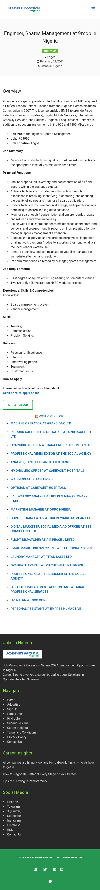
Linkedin (13, 802)
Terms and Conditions (22, 732)
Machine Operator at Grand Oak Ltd (41, 423)
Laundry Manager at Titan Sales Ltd (41, 557)
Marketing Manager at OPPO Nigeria (41, 509)
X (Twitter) (14, 811)
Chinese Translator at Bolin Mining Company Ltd (52, 518)
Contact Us (14, 742)
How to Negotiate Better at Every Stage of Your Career (39, 774)
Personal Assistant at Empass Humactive (46, 609)
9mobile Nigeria (51, 66)
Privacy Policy (16, 737)
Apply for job (18, 404)
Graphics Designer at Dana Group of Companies (50, 445)
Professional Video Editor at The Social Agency (51, 453)
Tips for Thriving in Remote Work (25, 781)
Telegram (13, 806)
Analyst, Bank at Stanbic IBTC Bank (40, 462)
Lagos (51, 57)
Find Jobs (14, 718)
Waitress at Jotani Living (32, 479)
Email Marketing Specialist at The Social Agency (52, 548)
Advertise (13, 704)
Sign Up (12, 709)
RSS (10, 830)
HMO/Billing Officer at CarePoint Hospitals (47, 471)
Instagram (14, 820)
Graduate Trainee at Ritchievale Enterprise (47, 565)
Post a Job (14, 714)
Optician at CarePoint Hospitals (38, 488)
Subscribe (14, 816)
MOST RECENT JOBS (52, 416)
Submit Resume (18, 723)
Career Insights (17, 728)
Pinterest (13, 825)
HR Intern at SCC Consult (32, 600)
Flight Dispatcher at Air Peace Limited (43, 540)
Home (11, 700)
